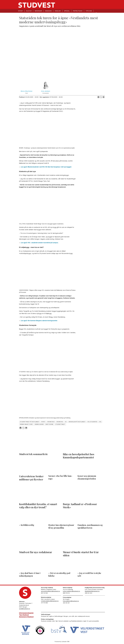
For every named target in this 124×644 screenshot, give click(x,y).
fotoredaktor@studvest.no (71, 601)
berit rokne (49, 424)
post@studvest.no (24, 608)
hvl (100, 421)
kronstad (60, 421)
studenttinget (60, 424)
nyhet (43, 421)
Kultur (28, 11)
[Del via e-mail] (103, 97)
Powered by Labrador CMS (62, 641)
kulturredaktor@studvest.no (71, 591)
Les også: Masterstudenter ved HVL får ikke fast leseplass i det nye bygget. (46, 167)
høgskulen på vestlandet (77, 421)
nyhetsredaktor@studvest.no (50, 601)
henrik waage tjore (26, 424)
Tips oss (89, 11)
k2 (66, 421)
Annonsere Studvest (26, 617)
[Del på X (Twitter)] (101, 97)
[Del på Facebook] (98, 97)
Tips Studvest (24, 615)
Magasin (48, 11)
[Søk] (96, 13)
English (58, 11)
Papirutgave (77, 11)
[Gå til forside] (36, 5)
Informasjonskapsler (26, 613)
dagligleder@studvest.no (92, 591)
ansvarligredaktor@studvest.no (50, 591)
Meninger (38, 11)
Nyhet (20, 11)
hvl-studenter (92, 421)
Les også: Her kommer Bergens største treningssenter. (39, 320)
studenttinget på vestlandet (29, 421)
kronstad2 (51, 421)
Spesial (67, 11)
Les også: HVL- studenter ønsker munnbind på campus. (39, 242)
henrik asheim (39, 424)
